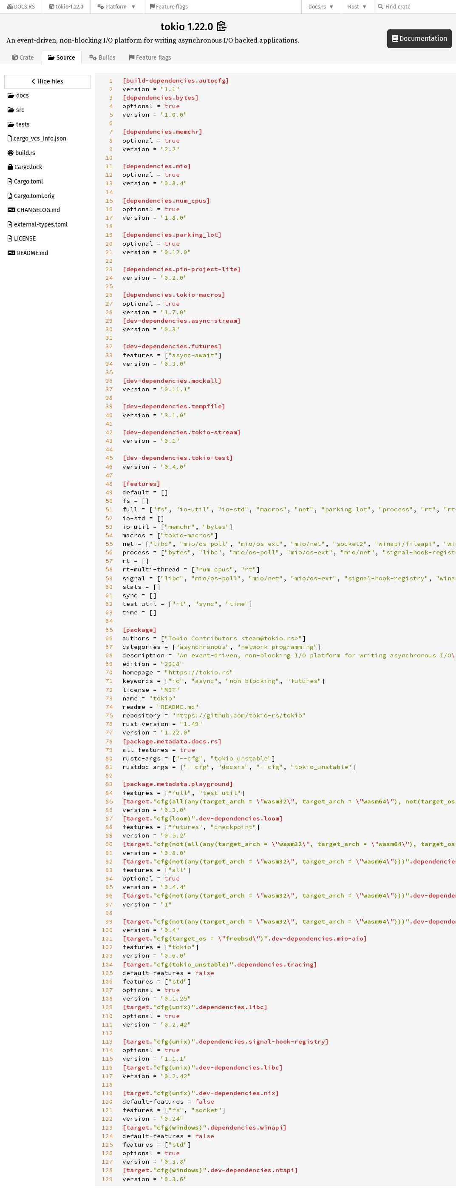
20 (109, 243)
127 (107, 1161)
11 (109, 166)
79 (109, 750)
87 (109, 818)
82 (109, 775)
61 (109, 595)
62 (109, 604)
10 (109, 157)
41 (109, 423)
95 (109, 887)
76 (109, 724)
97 (109, 904)
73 (109, 698)
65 (109, 630)
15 (109, 200)
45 (109, 458)
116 (107, 1067)
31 (109, 337)
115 (107, 1058)
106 (107, 981)
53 (109, 527)
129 (107, 1179)
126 (107, 1153)
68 (109, 655)
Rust (353, 6)
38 (109, 398)
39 (109, 406)
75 (109, 715)
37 (109, 389)
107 (107, 990)
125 (107, 1144)
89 (109, 835)
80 (109, 758)
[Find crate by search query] (420, 6)
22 (109, 260)
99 (109, 921)
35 (109, 372)
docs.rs (317, 6)
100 (107, 930)
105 (107, 973)
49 (109, 492)
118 (107, 1084)
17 (109, 217)
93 (109, 870)
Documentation (419, 38)
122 (107, 1118)
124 (107, 1136)
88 (109, 827)
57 (109, 561)
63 (109, 612)
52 (109, 518)
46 (109, 466)
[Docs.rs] (21, 6)
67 (109, 647)
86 (109, 810)
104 (107, 964)
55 (109, 544)
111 (107, 1024)
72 (109, 690)
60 (109, 587)
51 (109, 509)
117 (107, 1076)
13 (109, 183)
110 (107, 1016)
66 (109, 638)
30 (109, 329)
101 (107, 938)
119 (107, 1093)
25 (109, 286)
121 (107, 1110)
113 (107, 1041)
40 (109, 415)
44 (109, 449)
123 (107, 1127)
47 (109, 475)
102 (107, 947)
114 (107, 1050)
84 (109, 793)
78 (109, 741)
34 (109, 363)
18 (109, 226)
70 (109, 672)
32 (109, 346)
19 (109, 234)
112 (107, 1033)
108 (107, 998)
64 (109, 621)
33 (109, 355)
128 (107, 1170)
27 (109, 303)
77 (109, 732)
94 (109, 878)
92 (109, 861)
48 (109, 484)
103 (107, 955)
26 (109, 294)
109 (107, 1007)
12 (109, 174)
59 (109, 578)
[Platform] (117, 6)
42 (109, 432)
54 (109, 535)
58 (109, 569)
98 (109, 913)
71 (109, 681)
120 (107, 1101)
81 (109, 767)
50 (109, 501)
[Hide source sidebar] (48, 81)
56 (109, 552)
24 (109, 277)
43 (109, 441)
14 (109, 192)
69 (109, 664)
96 (109, 895)
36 (109, 380)
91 (109, 853)
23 (109, 269)
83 (109, 784)
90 (109, 844)
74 (109, 707)
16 (109, 209)
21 (109, 252)
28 (109, 312)
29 (109, 320)
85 (109, 801)
